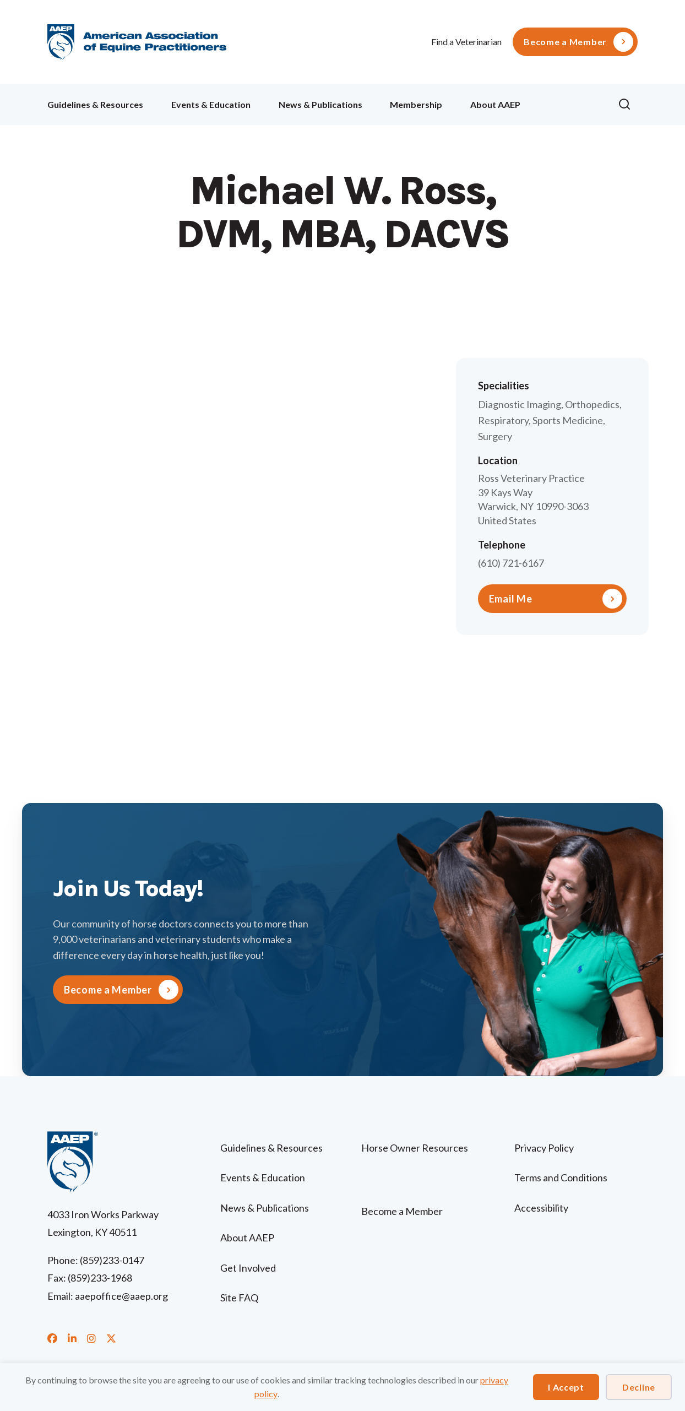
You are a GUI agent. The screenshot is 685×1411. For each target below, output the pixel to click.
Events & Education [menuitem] (211, 104)
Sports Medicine (567, 420)
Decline (638, 1387)
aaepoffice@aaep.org (121, 1296)
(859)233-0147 (112, 1260)
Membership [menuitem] (416, 104)
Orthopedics (592, 404)
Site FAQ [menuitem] (239, 1297)
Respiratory (503, 420)
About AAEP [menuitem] (495, 104)
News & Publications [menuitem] (320, 104)
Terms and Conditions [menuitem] (560, 1177)
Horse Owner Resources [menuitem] (414, 1148)
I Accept (566, 1387)
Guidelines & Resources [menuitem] (95, 104)
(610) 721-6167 (511, 563)
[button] (628, 104)
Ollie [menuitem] (569, 103)
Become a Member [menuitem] (565, 41)
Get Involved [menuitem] (248, 1268)
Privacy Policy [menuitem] (544, 1148)
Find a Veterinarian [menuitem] (466, 41)
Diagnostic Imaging (519, 404)
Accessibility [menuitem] (541, 1208)
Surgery (495, 436)
